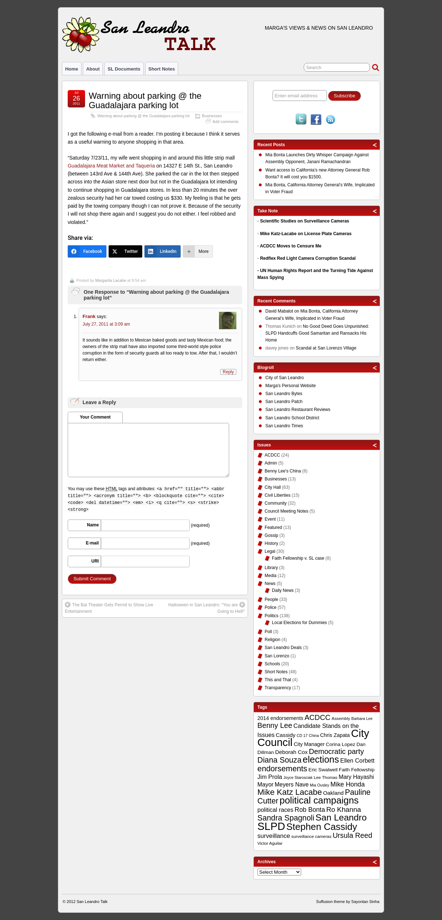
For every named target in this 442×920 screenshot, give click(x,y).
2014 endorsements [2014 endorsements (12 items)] (280, 718)
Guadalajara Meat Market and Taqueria (111, 166)
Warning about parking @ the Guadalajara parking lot (145, 100)
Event (270, 519)
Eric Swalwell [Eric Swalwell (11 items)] (322, 769)
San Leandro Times (284, 425)
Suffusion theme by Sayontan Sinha (347, 901)
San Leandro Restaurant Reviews (297, 409)
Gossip (271, 535)
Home (71, 69)
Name (93, 524)
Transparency (278, 687)
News (270, 583)
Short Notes (161, 69)
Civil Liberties (277, 495)
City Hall (273, 487)
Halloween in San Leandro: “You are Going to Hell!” (206, 608)
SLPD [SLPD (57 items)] (271, 826)
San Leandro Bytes (283, 393)
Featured (273, 527)
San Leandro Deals (283, 647)
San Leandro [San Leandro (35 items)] (341, 817)
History (271, 543)
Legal (270, 551)
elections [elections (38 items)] (321, 759)
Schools (272, 663)
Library (271, 567)
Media (271, 575)
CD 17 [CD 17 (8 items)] (301, 735)
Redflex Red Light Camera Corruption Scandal (307, 258)
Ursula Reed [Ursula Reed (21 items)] (352, 835)
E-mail (92, 543)
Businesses (212, 116)
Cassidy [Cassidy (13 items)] (285, 735)
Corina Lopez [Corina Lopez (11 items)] (340, 744)
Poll (268, 631)
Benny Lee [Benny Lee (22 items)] (274, 725)
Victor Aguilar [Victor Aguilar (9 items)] (269, 843)
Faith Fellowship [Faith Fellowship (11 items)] (357, 769)
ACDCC (272, 455)
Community (276, 503)
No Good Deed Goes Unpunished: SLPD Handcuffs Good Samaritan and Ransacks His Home (317, 333)
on (282, 312)
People (271, 599)
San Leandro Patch (284, 401)
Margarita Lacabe (110, 280)
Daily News (283, 590)
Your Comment (95, 417)
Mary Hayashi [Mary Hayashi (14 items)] (356, 777)
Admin (271, 463)
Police (271, 607)
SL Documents (124, 69)
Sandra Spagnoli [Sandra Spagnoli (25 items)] (285, 818)
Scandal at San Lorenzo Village (326, 348)
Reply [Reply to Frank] (228, 371)
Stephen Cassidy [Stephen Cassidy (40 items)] (321, 827)
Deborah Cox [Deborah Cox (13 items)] (291, 752)
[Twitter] (125, 251)
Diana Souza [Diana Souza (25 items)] (279, 760)
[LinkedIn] (162, 251)
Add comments (225, 121)
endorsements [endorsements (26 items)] (282, 768)
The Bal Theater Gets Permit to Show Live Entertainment (109, 608)
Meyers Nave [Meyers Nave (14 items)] (292, 784)
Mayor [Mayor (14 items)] (265, 784)
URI (95, 561)
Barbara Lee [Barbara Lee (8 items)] (362, 718)
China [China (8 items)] (314, 735)
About (93, 69)
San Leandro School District (292, 417)
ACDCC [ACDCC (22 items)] (317, 717)
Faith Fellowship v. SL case (298, 558)
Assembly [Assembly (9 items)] (341, 718)
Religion (272, 639)
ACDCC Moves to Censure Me (290, 246)
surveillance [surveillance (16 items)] (273, 835)
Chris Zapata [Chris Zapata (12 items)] (335, 735)
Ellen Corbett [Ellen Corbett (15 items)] (357, 760)
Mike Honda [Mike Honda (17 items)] (348, 784)
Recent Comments (276, 301)
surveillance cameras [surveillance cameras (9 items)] (311, 836)
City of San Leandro (284, 377)
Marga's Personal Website (290, 385)
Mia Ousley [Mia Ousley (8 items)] (319, 785)
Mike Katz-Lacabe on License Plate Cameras (306, 233)
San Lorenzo (277, 655)
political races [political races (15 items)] (275, 809)
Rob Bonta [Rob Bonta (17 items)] (310, 809)
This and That (278, 679)
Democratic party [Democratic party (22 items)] (336, 751)
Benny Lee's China (283, 471)
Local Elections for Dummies (299, 622)
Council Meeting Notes (286, 511)
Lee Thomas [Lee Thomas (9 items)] (325, 777)
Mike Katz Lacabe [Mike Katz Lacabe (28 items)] (289, 792)
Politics (271, 615)
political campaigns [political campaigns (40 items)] (318, 800)
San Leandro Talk (92, 901)
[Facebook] (87, 251)
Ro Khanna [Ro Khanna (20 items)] (343, 809)
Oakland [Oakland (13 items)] (333, 793)
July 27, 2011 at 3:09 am (106, 324)
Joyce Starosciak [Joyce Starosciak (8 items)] (298, 777)
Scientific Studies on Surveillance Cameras (304, 221)
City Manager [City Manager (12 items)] (309, 744)
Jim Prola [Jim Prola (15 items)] (269, 776)
